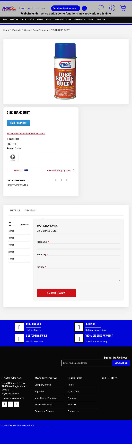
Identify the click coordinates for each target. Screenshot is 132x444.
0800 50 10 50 (39, 8)
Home (6, 30)
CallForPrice (18, 123)
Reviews (30, 210)
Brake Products (40, 30)
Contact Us (73, 411)
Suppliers (39, 391)
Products (16, 30)
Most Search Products (45, 398)
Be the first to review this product (26, 133)
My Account (73, 391)
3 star (11, 244)
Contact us (25, 8)
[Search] (84, 8)
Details (15, 210)
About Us (72, 404)
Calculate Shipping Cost (59, 170)
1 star (11, 258)
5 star (11, 231)
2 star (11, 251)
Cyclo (27, 30)
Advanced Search (43, 404)
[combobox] (65, 8)
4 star (11, 237)
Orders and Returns (44, 411)
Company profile (43, 384)
